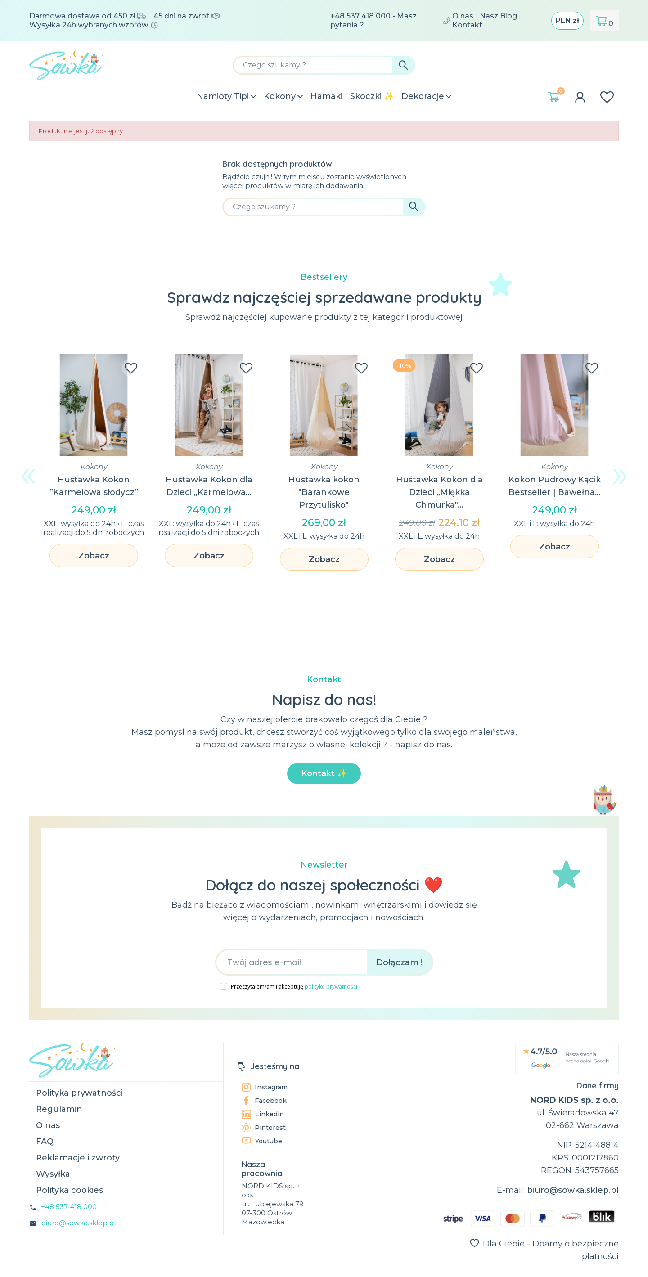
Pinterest (264, 1127)
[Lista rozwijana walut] (567, 21)
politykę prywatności (331, 986)
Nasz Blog (498, 16)
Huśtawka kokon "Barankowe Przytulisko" (324, 492)
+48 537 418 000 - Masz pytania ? (390, 20)
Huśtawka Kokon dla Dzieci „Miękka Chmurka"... (439, 492)
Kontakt (467, 25)
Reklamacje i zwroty (78, 1158)
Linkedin (263, 1114)
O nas (462, 16)
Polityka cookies (69, 1190)
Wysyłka (53, 1174)
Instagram (265, 1087)
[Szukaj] (324, 65)
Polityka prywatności (79, 1093)
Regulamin (59, 1109)
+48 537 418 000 (69, 1206)
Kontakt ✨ (324, 773)
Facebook (264, 1100)
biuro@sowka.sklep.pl (78, 1223)
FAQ (45, 1142)
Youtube (262, 1141)
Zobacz (93, 556)
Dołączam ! (399, 962)
